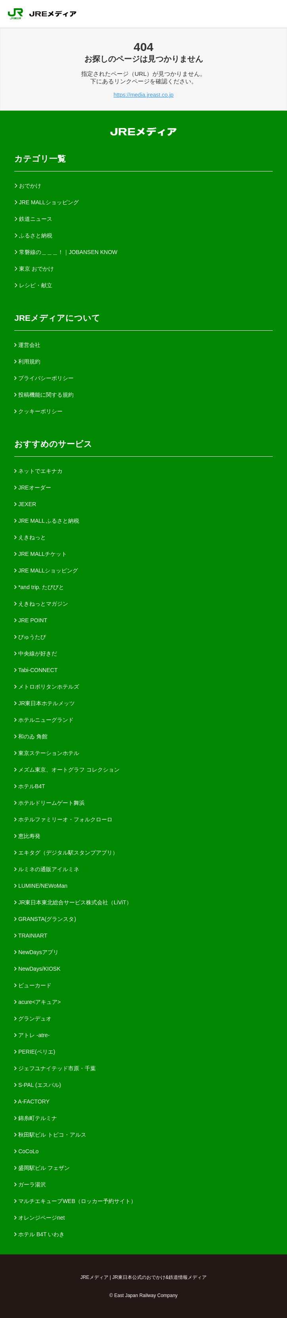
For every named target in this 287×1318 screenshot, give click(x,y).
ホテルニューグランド (44, 720)
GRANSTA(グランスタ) (45, 919)
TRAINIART (30, 935)
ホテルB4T (29, 786)
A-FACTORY (31, 1101)
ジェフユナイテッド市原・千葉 (55, 1068)
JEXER (25, 504)
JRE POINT (30, 620)
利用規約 (27, 361)
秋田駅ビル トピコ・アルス (50, 1135)
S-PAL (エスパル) (37, 1085)
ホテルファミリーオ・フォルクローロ (63, 819)
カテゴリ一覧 (40, 158)
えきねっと (30, 537)
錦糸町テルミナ (35, 1118)
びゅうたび (30, 637)
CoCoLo (26, 1151)
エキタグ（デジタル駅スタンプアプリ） (66, 852)
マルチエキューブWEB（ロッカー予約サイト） (75, 1201)
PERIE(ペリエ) (34, 1052)
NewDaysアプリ (36, 952)
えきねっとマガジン (41, 604)
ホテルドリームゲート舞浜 (49, 803)
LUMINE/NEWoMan (40, 886)
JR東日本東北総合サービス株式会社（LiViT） (73, 902)
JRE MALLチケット (40, 554)
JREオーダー (32, 487)
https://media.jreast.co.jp (144, 95)
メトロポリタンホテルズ (46, 686)
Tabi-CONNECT (35, 670)
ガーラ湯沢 (30, 1184)
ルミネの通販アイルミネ (46, 869)
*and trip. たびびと (39, 587)
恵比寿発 (27, 836)
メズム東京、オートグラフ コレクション (67, 769)
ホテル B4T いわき (39, 1234)
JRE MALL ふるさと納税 (46, 521)
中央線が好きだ (35, 653)
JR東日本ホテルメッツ (44, 703)
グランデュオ (32, 1018)
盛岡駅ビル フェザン (42, 1168)
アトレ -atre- (31, 1035)
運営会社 (27, 345)
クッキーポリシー (38, 411)
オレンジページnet (39, 1217)
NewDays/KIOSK (37, 969)
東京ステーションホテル (46, 753)
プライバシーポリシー (44, 378)
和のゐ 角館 (31, 736)
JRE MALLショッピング (46, 570)
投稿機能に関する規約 (44, 395)
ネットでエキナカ (38, 471)
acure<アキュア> (37, 1002)
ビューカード (32, 985)
